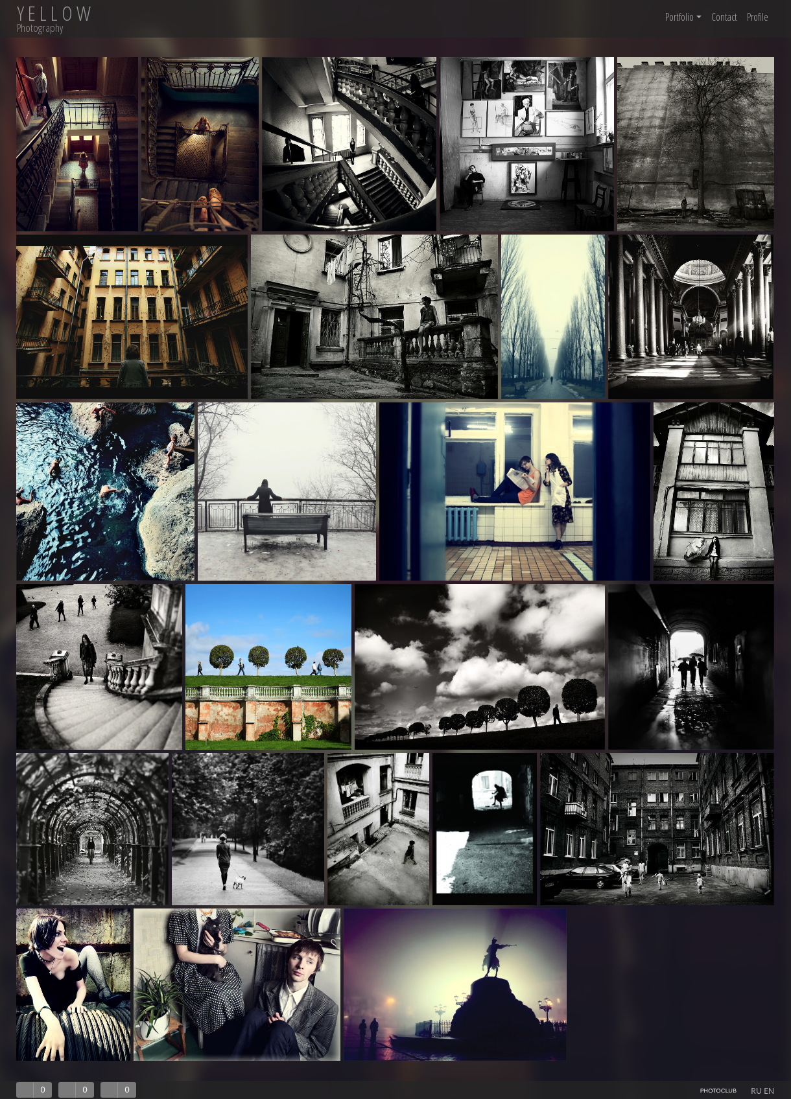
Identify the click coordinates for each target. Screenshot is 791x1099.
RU (756, 1090)
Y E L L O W (54, 13)
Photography (40, 27)
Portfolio (683, 17)
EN (769, 1090)
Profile (757, 17)
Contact (724, 17)
